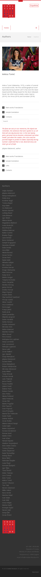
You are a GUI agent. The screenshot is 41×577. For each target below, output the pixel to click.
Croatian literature (11, 568)
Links (5, 165)
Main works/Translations (12, 107)
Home (6, 28)
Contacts (7, 117)
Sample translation (10, 112)
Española (34, 5)
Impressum (35, 572)
